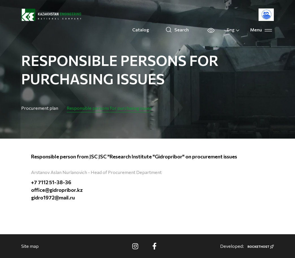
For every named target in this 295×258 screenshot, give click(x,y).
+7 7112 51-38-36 (51, 182)
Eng (233, 30)
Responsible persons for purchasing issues (109, 108)
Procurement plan (39, 108)
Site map (30, 246)
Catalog (140, 29)
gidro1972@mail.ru (53, 197)
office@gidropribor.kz (57, 190)
